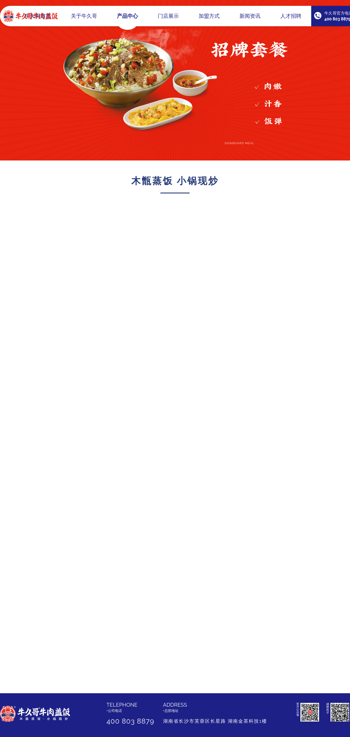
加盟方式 (209, 19)
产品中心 (127, 19)
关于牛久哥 (84, 19)
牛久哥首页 (38, 19)
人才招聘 (290, 19)
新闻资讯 (250, 19)
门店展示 (168, 19)
